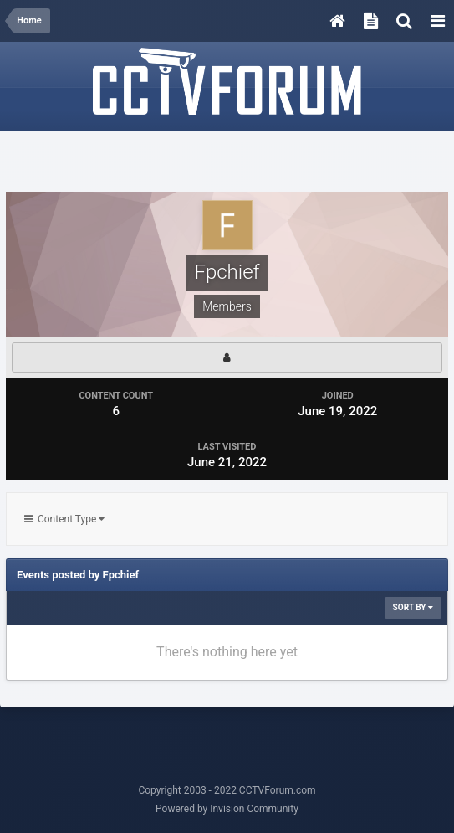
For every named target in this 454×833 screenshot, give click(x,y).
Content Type (64, 519)
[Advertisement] (227, 162)
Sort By (413, 607)
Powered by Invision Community (227, 809)
